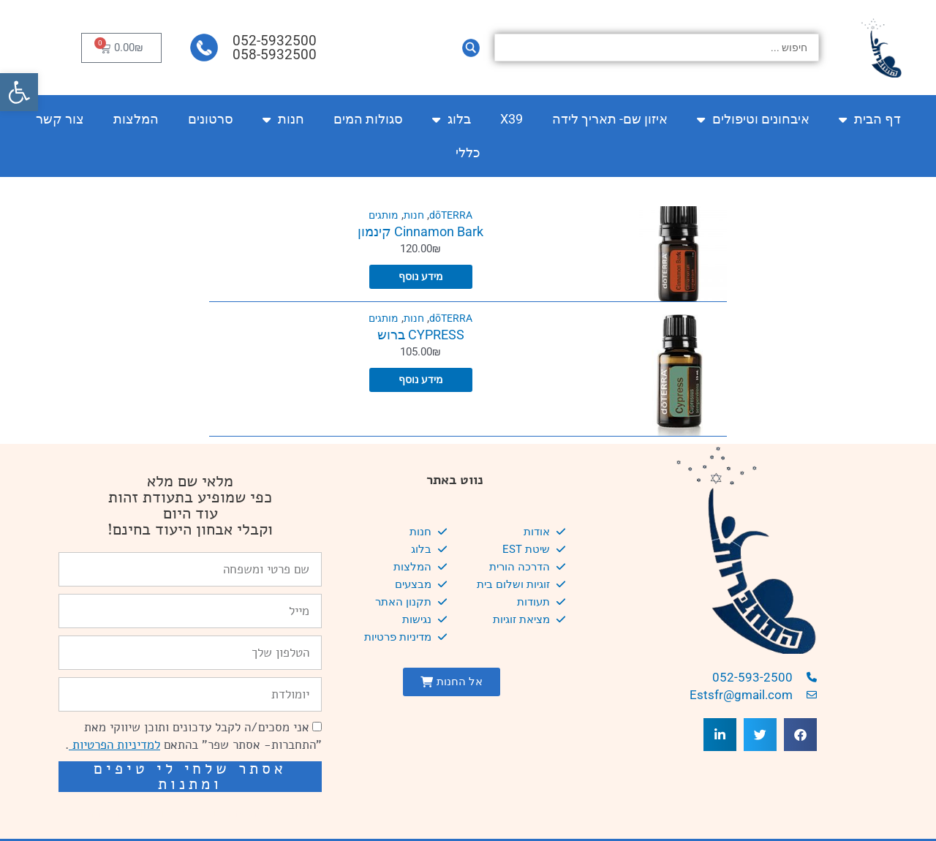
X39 (511, 119)
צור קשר (60, 119)
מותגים (381, 215)
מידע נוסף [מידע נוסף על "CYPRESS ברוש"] (420, 380)
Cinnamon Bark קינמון (420, 231)
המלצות (136, 119)
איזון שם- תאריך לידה (610, 119)
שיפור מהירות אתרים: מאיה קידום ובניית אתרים (198, 812)
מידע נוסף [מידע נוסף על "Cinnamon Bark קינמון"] (420, 277)
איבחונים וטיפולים (753, 119)
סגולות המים (368, 119)
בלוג (451, 119)
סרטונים (210, 119)
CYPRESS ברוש (420, 334)
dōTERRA (452, 215)
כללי (468, 152)
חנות (283, 119)
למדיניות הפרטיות (114, 744)
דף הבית (870, 119)
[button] (19, 92)
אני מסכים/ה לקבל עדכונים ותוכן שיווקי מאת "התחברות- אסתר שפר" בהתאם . (193, 736)
